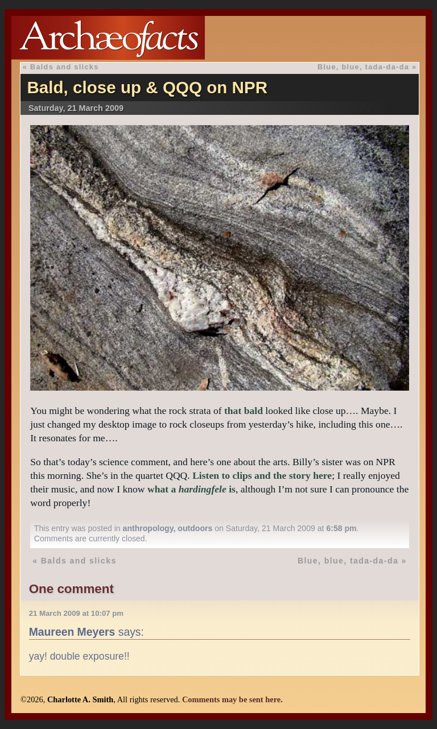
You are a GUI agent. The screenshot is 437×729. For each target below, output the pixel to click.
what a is (191, 489)
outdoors (195, 528)
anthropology (148, 528)
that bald (243, 410)
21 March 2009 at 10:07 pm (76, 613)
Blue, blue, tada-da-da (363, 67)
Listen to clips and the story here (262, 475)
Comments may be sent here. (232, 699)
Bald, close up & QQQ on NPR (147, 87)
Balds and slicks (64, 67)
